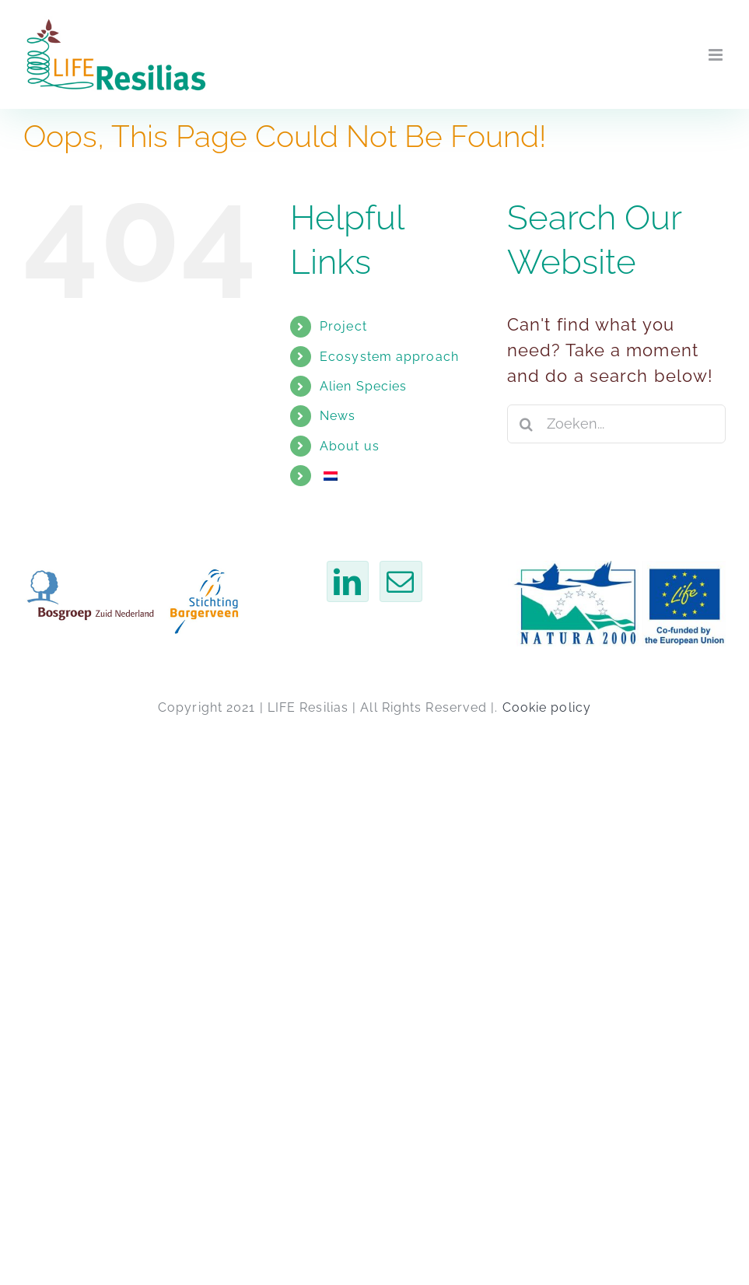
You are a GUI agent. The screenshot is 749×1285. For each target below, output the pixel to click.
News (337, 415)
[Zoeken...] (616, 423)
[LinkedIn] (348, 581)
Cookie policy (546, 707)
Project (343, 326)
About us (350, 446)
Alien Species (363, 386)
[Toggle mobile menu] (717, 55)
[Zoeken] (526, 423)
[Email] (401, 581)
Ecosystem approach (389, 356)
